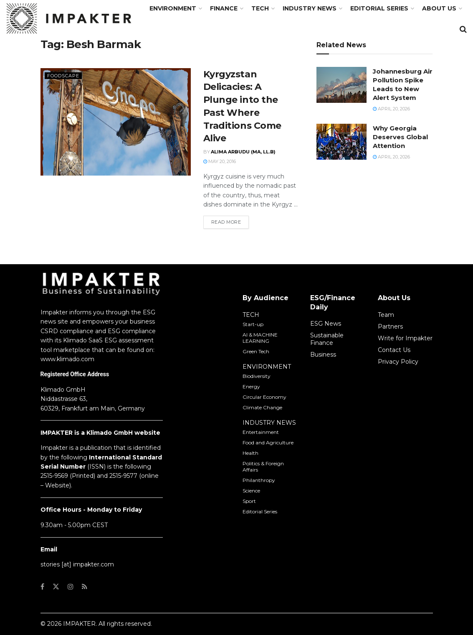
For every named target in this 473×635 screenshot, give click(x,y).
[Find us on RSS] (84, 587)
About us (439, 8)
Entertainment (261, 432)
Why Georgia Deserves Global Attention (400, 137)
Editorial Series (379, 8)
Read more (230, 221)
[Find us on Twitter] (56, 587)
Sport (249, 501)
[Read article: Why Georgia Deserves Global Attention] (341, 142)
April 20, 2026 (391, 109)
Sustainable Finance (327, 339)
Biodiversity (257, 376)
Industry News (309, 8)
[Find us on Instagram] (70, 587)
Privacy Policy (398, 361)
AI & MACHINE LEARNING (260, 338)
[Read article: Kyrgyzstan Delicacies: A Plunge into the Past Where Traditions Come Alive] (115, 122)
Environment (172, 8)
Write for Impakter (405, 338)
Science (251, 490)
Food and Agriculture (268, 442)
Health (250, 453)
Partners (390, 326)
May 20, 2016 (219, 161)
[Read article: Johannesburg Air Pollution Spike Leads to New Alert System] (341, 85)
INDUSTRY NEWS (269, 422)
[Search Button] (463, 29)
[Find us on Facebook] (42, 587)
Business (323, 354)
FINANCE (224, 8)
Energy (251, 386)
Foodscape (63, 76)
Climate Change (262, 407)
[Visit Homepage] (69, 19)
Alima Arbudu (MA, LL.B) (243, 152)
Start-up (253, 324)
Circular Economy (264, 397)
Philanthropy (259, 480)
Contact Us (394, 350)
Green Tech (256, 351)
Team (386, 315)
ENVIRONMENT (267, 366)
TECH (260, 8)
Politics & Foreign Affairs (263, 466)
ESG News (325, 323)
